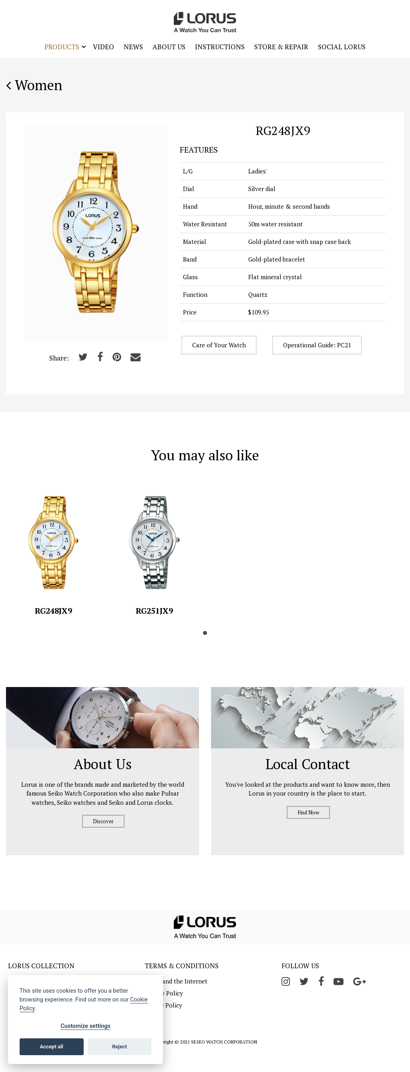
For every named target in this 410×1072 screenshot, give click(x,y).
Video (103, 46)
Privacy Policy (164, 993)
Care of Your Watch (219, 345)
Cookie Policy (163, 1005)
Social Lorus (342, 46)
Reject (119, 1047)
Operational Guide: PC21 (317, 345)
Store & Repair (281, 46)
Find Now (308, 812)
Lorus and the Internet (176, 981)
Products (61, 46)
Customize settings (85, 1026)
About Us (169, 46)
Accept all (51, 1047)
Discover (103, 821)
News (133, 46)
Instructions (220, 46)
